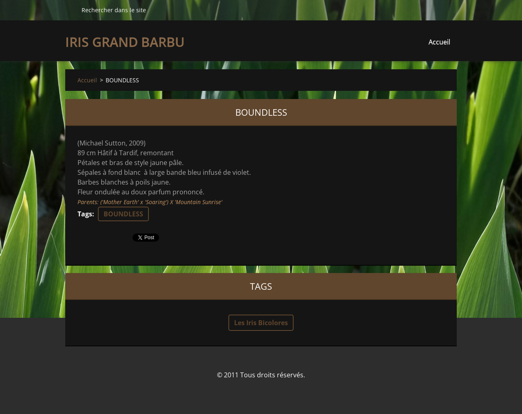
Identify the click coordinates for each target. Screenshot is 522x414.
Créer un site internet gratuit (250, 393)
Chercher (70, 9)
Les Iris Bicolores (261, 322)
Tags (84, 213)
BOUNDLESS (123, 213)
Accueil (439, 41)
